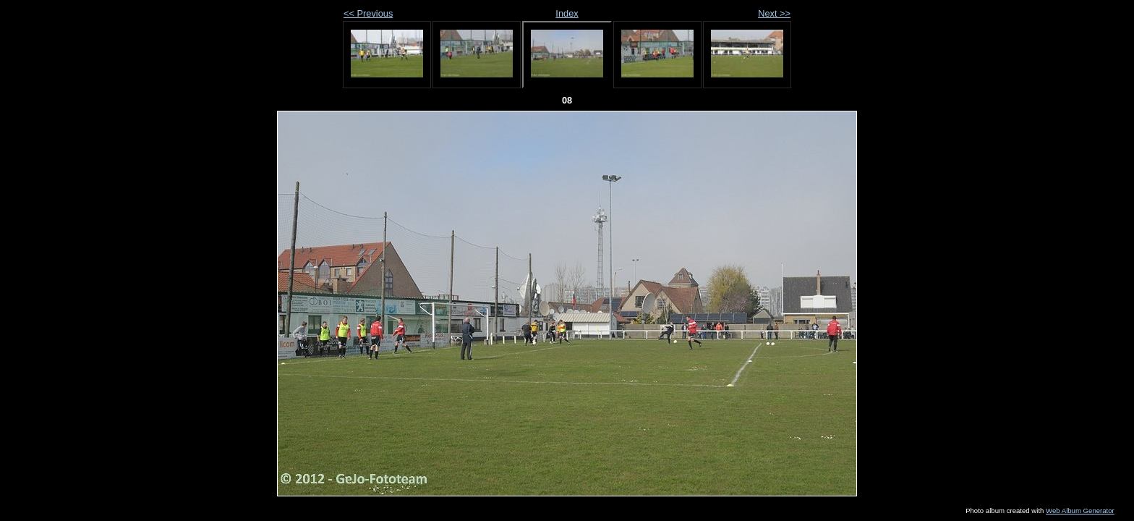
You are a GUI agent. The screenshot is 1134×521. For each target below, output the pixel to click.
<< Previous (368, 13)
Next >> (774, 13)
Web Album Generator (1080, 510)
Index (566, 13)
